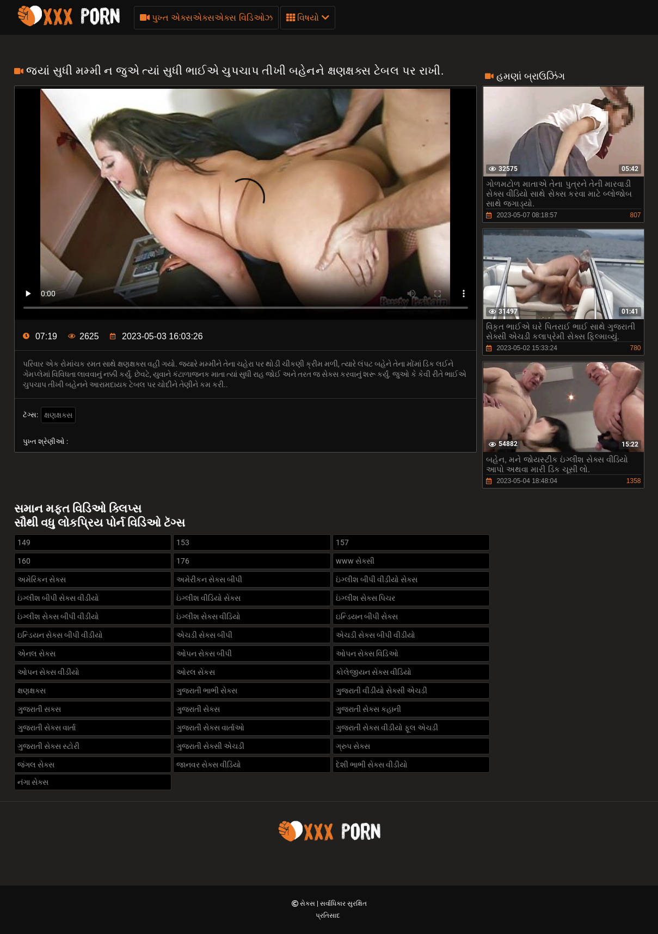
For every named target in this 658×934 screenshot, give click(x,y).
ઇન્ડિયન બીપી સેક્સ (367, 616)
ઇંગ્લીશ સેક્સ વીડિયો (208, 616)
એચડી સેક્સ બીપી (204, 635)
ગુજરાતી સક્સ (39, 709)
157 (342, 542)
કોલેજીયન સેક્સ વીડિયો (373, 672)
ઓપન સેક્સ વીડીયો (48, 672)
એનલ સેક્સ (36, 653)
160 (23, 561)
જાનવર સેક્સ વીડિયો (208, 764)
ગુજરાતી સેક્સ (198, 709)
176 (182, 561)
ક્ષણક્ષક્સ (58, 415)
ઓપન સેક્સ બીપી (204, 653)
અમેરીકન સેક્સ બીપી (209, 579)
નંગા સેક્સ (32, 782)
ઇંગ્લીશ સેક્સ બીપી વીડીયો (58, 616)
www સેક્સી (355, 561)
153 (182, 542)
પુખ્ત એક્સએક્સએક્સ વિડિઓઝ (206, 17)
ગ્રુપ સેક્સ (353, 746)
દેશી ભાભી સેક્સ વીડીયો (372, 764)
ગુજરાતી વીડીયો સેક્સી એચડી (381, 690)
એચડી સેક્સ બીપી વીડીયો (375, 635)
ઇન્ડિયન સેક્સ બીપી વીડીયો (60, 635)
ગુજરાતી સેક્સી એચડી (210, 746)
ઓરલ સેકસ (195, 672)
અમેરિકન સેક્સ (41, 579)
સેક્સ (308, 903)
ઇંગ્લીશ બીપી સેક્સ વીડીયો (58, 598)
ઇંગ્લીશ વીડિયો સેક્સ (208, 598)
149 (23, 542)
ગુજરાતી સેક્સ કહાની (368, 709)
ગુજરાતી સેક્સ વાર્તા (46, 727)
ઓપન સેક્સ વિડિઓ (367, 653)
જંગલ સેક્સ (35, 764)
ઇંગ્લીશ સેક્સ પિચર (365, 598)
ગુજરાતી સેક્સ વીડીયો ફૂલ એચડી (387, 727)
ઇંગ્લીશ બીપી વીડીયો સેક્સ (376, 579)
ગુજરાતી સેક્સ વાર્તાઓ (210, 727)
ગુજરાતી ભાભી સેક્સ (206, 690)
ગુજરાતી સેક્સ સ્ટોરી (48, 746)
